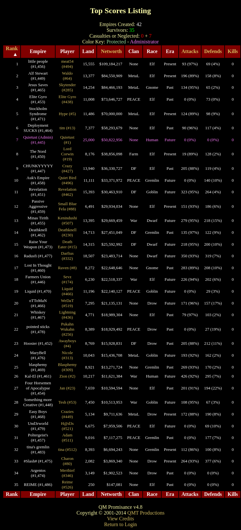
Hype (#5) (67, 113)
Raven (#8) (67, 267)
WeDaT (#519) (67, 303)
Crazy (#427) (67, 168)
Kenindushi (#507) (67, 220)
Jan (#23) (67, 388)
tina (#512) (67, 449)
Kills (233, 51)
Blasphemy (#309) (67, 367)
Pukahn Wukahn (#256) (67, 329)
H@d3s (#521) (67, 426)
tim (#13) (67, 127)
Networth (111, 51)
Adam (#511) (67, 438)
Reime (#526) (67, 484)
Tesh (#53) (67, 402)
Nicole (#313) (67, 355)
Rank (12, 48)
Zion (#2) (67, 376)
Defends (213, 51)
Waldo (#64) (67, 76)
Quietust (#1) (67, 140)
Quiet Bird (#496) (67, 180)
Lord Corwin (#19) (67, 153)
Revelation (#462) (67, 192)
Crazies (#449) (67, 414)
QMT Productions (146, 513)
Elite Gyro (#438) (67, 99)
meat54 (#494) (67, 64)
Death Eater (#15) (67, 244)
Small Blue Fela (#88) (67, 206)
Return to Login (120, 524)
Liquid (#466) (67, 291)
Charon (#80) (67, 461)
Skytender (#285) (67, 87)
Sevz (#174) (67, 279)
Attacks (190, 51)
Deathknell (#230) (67, 232)
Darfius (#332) (67, 256)
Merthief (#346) (67, 473)
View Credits (120, 518)
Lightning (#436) (67, 315)
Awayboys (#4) (67, 343)
